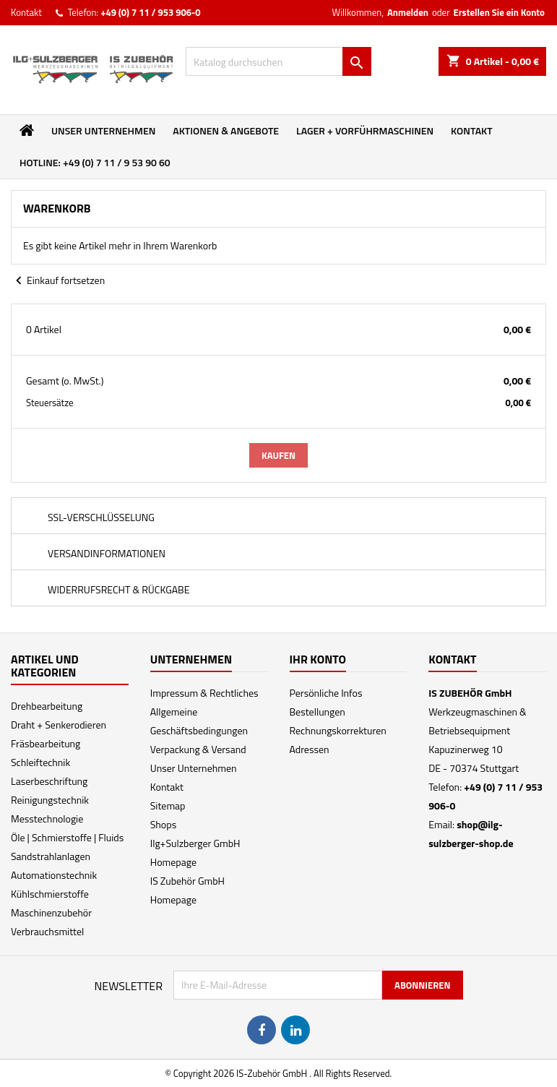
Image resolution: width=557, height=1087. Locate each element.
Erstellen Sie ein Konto (499, 12)
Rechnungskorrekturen (338, 730)
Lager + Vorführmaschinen (364, 130)
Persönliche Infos (326, 692)
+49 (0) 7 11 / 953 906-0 (150, 12)
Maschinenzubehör (51, 912)
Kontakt (26, 12)
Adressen (309, 749)
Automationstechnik (54, 874)
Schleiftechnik (40, 762)
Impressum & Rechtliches (204, 692)
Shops (163, 824)
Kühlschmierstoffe (50, 893)
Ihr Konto (318, 659)
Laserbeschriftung (49, 781)
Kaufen (278, 455)
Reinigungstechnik (50, 799)
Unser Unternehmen (103, 130)
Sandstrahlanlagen (50, 856)
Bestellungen (317, 711)
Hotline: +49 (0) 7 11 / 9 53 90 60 (95, 162)
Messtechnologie (47, 818)
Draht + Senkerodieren (58, 724)
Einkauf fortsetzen (58, 281)
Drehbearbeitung (46, 705)
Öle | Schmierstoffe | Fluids (67, 837)
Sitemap (168, 805)
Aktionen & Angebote (226, 130)
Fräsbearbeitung (45, 743)
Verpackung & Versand (198, 749)
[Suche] (278, 61)
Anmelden (407, 12)
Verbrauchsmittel (47, 931)
